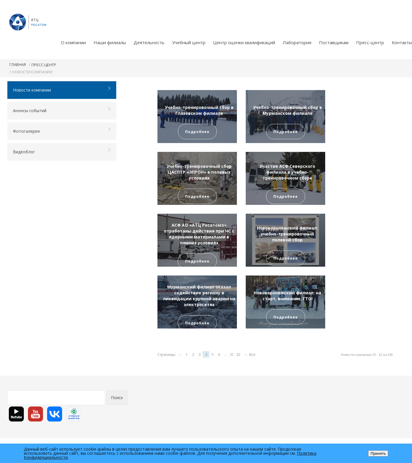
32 (238, 354)
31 (232, 354)
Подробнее (197, 131)
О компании (73, 42)
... (225, 354)
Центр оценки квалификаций (244, 42)
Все (252, 354)
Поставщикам (333, 42)
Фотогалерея (62, 131)
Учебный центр (188, 42)
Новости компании (62, 90)
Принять (378, 453)
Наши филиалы (110, 42)
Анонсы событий (62, 110)
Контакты (402, 42)
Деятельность (149, 42)
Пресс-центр (370, 42)
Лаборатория (297, 42)
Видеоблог (62, 151)
